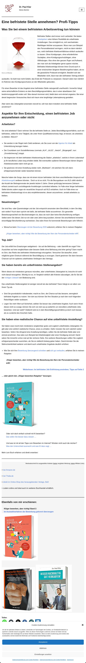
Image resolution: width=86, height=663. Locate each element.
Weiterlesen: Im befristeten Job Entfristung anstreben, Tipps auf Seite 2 (53, 369)
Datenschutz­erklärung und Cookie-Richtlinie (25, 660)
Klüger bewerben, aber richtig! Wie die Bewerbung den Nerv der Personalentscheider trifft (42, 234)
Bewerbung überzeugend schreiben (32, 351)
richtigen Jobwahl (12, 278)
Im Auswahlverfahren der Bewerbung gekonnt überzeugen (29, 512)
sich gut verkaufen (57, 351)
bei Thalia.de (8, 476)
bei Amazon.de (9, 470)
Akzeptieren (43, 642)
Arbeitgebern (42, 39)
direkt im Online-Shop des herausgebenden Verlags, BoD (26, 482)
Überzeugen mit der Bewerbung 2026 (32, 227)
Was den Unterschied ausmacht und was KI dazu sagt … (28, 446)
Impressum (70, 660)
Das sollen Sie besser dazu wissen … (21, 437)
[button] (83, 625)
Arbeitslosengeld (8, 180)
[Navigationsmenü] (81, 10)
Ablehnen (42, 648)
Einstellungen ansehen (43, 654)
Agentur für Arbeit (65, 143)
